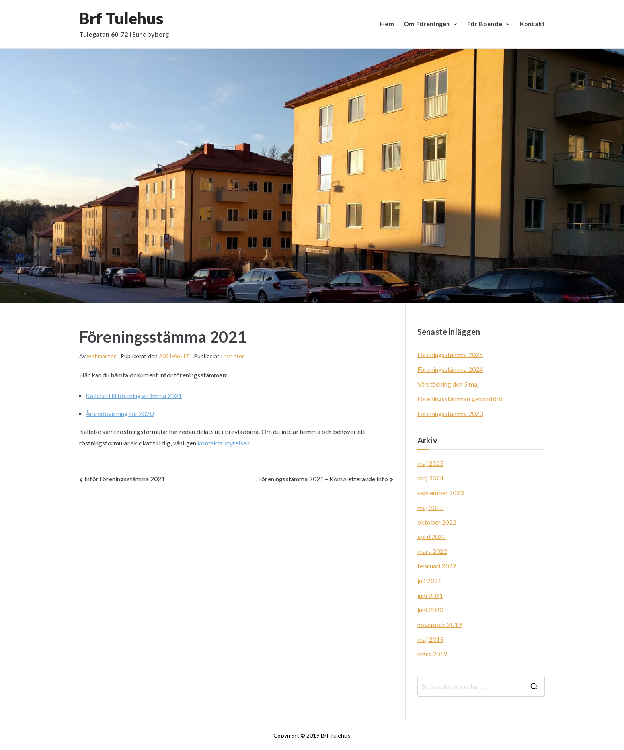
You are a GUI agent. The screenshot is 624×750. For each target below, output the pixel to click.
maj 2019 (430, 639)
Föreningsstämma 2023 (450, 413)
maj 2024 (430, 478)
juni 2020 (430, 609)
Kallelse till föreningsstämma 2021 (134, 395)
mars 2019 (432, 654)
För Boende (488, 24)
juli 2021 (429, 580)
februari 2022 (436, 566)
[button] (454, 24)
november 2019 (439, 624)
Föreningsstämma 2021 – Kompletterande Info (323, 478)
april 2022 (431, 536)
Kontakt (532, 23)
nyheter (234, 356)
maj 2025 (430, 463)
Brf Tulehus (121, 18)
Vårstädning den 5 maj (448, 384)
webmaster (101, 356)
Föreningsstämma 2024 (450, 369)
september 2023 (440, 492)
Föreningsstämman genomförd (460, 398)
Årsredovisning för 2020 (120, 413)
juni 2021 (430, 595)
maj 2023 (430, 507)
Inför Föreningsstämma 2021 (124, 478)
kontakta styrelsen (223, 443)
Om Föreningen (431, 24)
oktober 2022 (436, 522)
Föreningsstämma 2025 (450, 354)
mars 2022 (432, 551)
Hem (387, 23)
